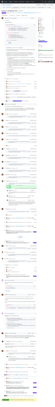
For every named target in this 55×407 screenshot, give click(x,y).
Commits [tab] (12, 15)
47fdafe (35, 267)
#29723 (8, 20)
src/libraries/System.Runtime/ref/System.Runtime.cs (16, 211)
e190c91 (35, 222)
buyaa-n (8, 12)
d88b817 (35, 86)
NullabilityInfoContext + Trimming (14, 382)
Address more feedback (11, 267)
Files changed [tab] (24, 15)
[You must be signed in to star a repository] (50, 5)
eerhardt (7, 174)
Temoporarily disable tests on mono (13, 271)
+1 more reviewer (45, 31)
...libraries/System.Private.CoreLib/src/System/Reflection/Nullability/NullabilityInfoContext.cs (17, 116)
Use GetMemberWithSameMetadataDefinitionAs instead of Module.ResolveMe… (19, 222)
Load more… (20, 237)
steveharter (8, 148)
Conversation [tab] (5, 15)
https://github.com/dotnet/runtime (21, 83)
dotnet (4, 5)
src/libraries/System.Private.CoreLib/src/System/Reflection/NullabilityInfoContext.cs (19, 255)
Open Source (22, 1)
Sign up (49, 1)
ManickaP (8, 391)
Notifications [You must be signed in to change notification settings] (38, 4)
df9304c (35, 145)
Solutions (11, 1)
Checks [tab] (18, 15)
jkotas (7, 245)
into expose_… (29, 83)
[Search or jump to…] (42, 1)
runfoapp (8, 274)
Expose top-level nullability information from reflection (17, 242)
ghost (6, 104)
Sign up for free (5, 399)
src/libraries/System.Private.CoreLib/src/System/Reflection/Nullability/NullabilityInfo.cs (17, 151)
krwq (7, 252)
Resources (16, 1)
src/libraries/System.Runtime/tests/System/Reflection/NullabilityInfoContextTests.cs (19, 142)
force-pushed (12, 367)
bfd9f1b (35, 271)
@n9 (5, 335)
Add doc (8, 145)
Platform (6, 1)
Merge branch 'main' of (11, 83)
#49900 (9, 290)
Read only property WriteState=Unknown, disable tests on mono (17, 364)
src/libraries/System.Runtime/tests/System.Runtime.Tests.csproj (19, 135)
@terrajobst (27, 63)
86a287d (35, 364)
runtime (8, 5)
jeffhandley (9, 241)
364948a (35, 83)
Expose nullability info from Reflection (14, 81)
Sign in (45, 1)
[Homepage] (2, 2)
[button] (35, 18)
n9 (5, 280)
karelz (8, 385)
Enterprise (28, 1)
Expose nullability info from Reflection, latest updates (16, 86)
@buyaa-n (6, 315)
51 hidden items (20, 236)
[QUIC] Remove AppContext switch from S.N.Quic (16, 392)
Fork (44, 4)
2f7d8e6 (35, 81)
